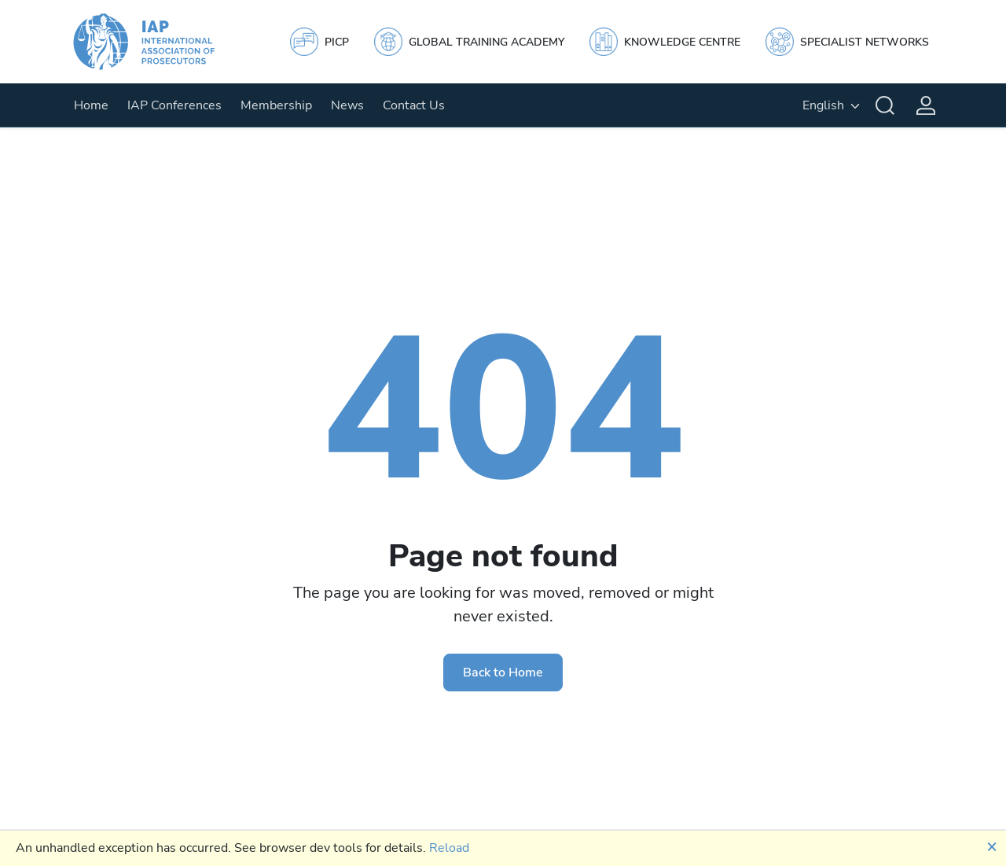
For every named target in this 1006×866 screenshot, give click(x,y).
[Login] (926, 105)
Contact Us (414, 105)
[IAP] (158, 41)
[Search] (885, 105)
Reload (449, 848)
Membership (276, 105)
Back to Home (503, 672)
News (347, 105)
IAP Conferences (174, 105)
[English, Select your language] (831, 105)
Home (91, 105)
